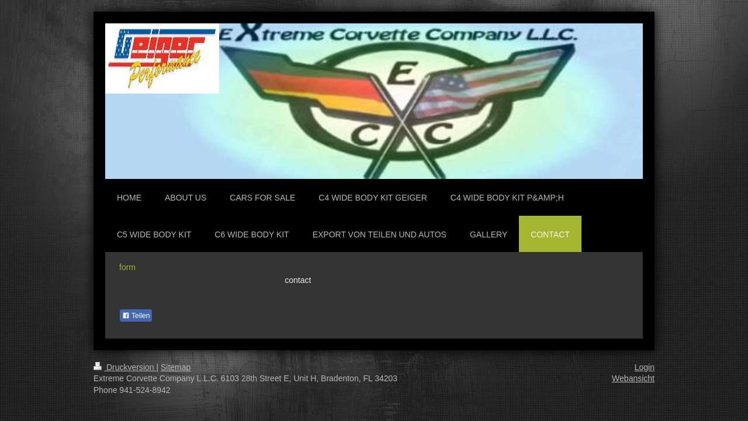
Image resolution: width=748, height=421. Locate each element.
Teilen (136, 316)
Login (644, 367)
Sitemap (176, 367)
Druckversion (125, 367)
